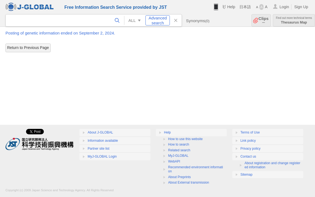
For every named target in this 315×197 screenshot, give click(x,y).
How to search (178, 144)
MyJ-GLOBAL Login (102, 156)
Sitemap (246, 174)
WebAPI (174, 161)
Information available (103, 141)
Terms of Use (250, 132)
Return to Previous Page (28, 47)
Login (284, 7)
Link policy (248, 141)
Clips (264, 20)
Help (231, 7)
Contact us (248, 156)
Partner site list (98, 148)
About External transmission (188, 182)
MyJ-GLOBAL (178, 156)
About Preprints (179, 177)
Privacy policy (250, 148)
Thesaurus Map (294, 20)
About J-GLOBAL (100, 132)
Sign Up (301, 7)
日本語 (245, 7)
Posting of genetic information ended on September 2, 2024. (60, 33)
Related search (179, 150)
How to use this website (185, 139)
